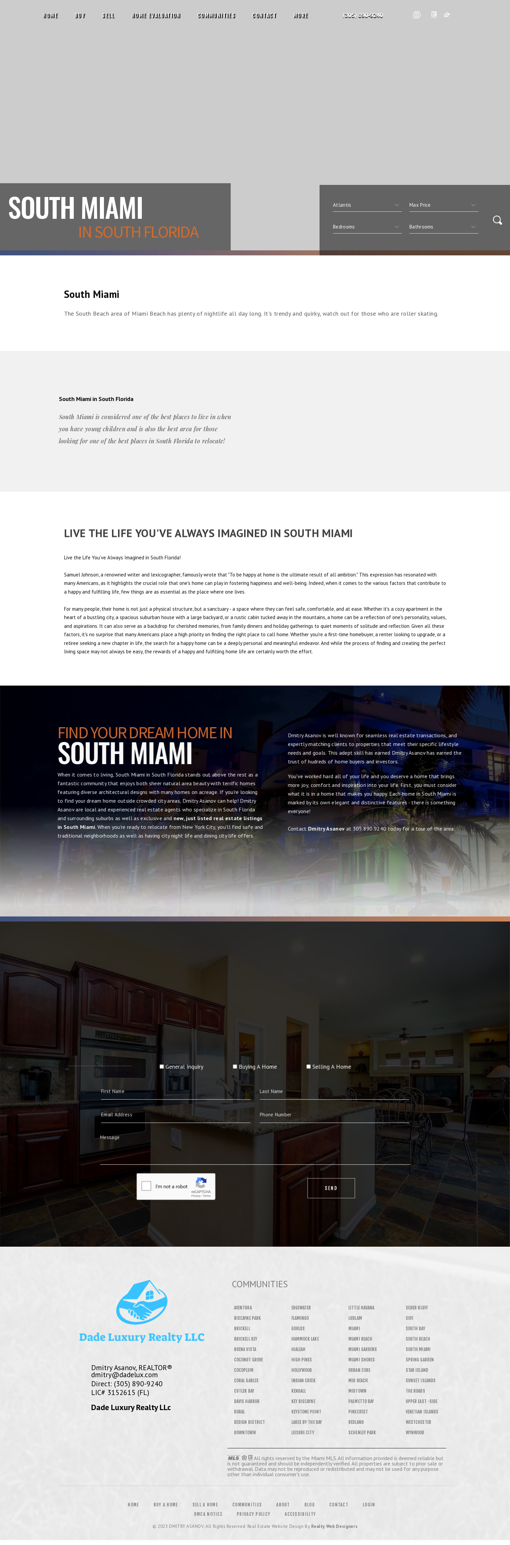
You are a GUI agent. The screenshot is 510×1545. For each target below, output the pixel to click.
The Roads (415, 1391)
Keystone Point (306, 1411)
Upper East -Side (421, 1401)
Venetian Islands (422, 1411)
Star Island (417, 1370)
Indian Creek (303, 1380)
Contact (264, 15)
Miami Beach (360, 1339)
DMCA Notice (208, 1514)
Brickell (242, 1328)
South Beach (418, 1339)
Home (50, 15)
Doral (239, 1411)
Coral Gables (246, 1380)
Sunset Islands (421, 1380)
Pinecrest (358, 1411)
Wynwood (415, 1432)
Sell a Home (205, 1504)
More (300, 15)
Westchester (418, 1422)
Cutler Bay (244, 1391)
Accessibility (300, 1514)
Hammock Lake (305, 1339)
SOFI (409, 1318)
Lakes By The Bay (306, 1422)
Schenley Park (362, 1432)
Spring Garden (420, 1359)
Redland (356, 1422)
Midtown (357, 1391)
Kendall (298, 1391)
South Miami (418, 1349)
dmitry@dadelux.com (124, 1374)
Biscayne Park (247, 1318)
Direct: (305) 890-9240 (127, 1383)
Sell (108, 15)
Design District (249, 1422)
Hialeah (298, 1349)
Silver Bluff (417, 1307)
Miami (354, 1328)
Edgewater (301, 1307)
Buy (80, 15)
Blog (309, 1504)
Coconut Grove (248, 1359)
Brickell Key (245, 1339)
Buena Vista (245, 1349)
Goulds (298, 1328)
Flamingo (300, 1318)
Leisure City (302, 1432)
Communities (216, 15)
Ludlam (355, 1318)
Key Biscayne (303, 1401)
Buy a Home (166, 1504)
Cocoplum (243, 1370)
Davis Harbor (247, 1401)
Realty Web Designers (334, 1526)
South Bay (415, 1328)
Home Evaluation (156, 15)
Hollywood (301, 1370)
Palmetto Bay (361, 1401)
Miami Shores (361, 1359)
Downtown (245, 1432)
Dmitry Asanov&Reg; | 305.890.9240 (363, 15)
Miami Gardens (362, 1349)
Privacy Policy (253, 1514)
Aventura (243, 1307)
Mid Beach (358, 1380)
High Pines (301, 1359)
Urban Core (359, 1370)
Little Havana (361, 1307)
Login (369, 1504)
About (283, 1504)
